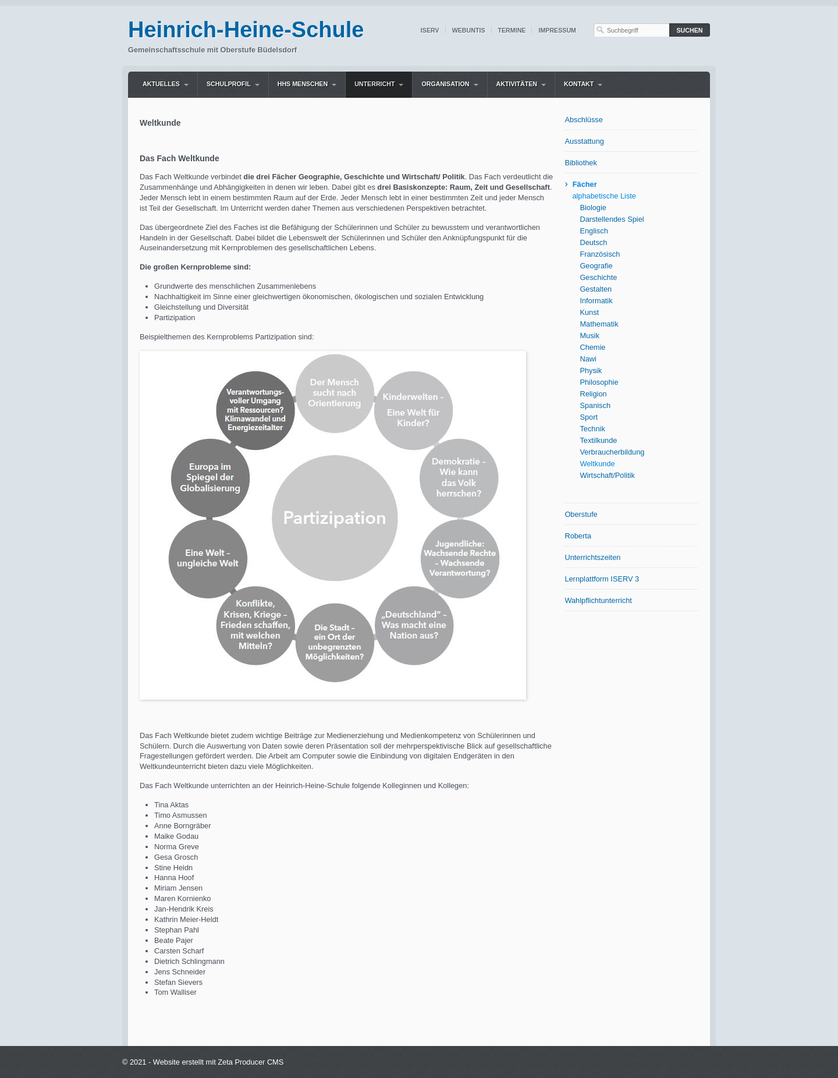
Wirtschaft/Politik (607, 475)
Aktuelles (161, 83)
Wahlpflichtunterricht (597, 600)
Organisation (445, 83)
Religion (593, 393)
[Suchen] (689, 30)
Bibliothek (580, 162)
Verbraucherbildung (612, 452)
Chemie (592, 347)
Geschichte (598, 277)
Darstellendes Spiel (612, 219)
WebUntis (468, 30)
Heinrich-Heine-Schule (246, 29)
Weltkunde (597, 463)
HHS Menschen (303, 83)
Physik (591, 370)
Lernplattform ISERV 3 (601, 579)
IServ (430, 30)
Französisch (600, 254)
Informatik (596, 300)
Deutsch (593, 242)
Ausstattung (584, 141)
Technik (592, 428)
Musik (589, 335)
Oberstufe (580, 514)
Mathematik (599, 324)
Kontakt (579, 83)
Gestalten (596, 289)
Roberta (577, 535)
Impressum (557, 30)
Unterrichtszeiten (592, 557)
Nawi (588, 358)
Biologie (593, 207)
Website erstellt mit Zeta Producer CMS (218, 1062)
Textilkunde (598, 440)
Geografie (596, 265)
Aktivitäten (516, 83)
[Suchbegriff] (631, 30)
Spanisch (595, 405)
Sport (589, 417)
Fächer (585, 184)
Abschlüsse (583, 119)
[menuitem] (165, 85)
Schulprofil (229, 83)
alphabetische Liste (604, 196)
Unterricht (374, 83)
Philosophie (599, 382)
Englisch (594, 230)
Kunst (589, 312)
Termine (512, 30)
